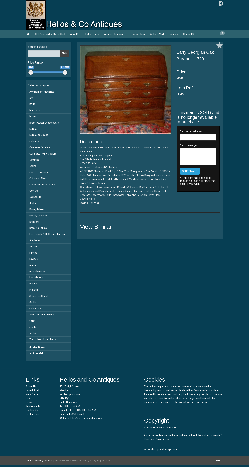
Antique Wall (157, 34)
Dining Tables (36, 209)
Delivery (30, 402)
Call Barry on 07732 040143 (50, 34)
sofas (32, 320)
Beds (32, 104)
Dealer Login (32, 414)
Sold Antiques (37, 347)
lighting (33, 252)
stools (32, 327)
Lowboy (33, 258)
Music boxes (36, 277)
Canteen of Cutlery (39, 147)
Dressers (34, 221)
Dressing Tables (38, 227)
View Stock (139, 34)
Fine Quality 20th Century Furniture (48, 234)
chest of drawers (38, 172)
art (31, 98)
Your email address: (191, 131)
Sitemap (49, 460)
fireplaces (34, 240)
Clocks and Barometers (42, 184)
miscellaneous (37, 271)
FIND (64, 53)
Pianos (33, 283)
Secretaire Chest (38, 296)
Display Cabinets (38, 215)
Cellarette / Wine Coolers (42, 153)
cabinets (34, 141)
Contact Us (189, 34)
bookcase (34, 110)
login (218, 460)
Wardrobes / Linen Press (42, 339)
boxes (32, 116)
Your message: (188, 145)
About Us (75, 34)
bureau (33, 129)
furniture (34, 246)
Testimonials (33, 406)
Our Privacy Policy (34, 460)
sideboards (35, 308)
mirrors (33, 265)
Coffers (33, 190)
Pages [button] (173, 34)
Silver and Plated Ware (41, 314)
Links (28, 398)
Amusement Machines (41, 91)
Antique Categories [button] (116, 34)
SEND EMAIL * (189, 171)
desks (32, 203)
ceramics (34, 159)
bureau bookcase (38, 135)
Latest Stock (92, 34)
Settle (32, 302)
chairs (32, 166)
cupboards (35, 197)
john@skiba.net (75, 414)
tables (32, 333)
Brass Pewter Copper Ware (44, 122)
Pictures (33, 289)
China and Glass (38, 178)
